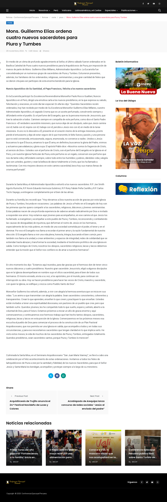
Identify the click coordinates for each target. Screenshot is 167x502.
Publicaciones (128, 10)
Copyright (10, 494)
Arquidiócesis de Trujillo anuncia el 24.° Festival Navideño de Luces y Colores (30, 405)
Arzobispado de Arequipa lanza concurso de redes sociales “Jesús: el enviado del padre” (83, 405)
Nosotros (43, 10)
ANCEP (15, 462)
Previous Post (19, 396)
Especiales (110, 10)
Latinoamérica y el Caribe (88, 10)
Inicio (32, 10)
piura (10, 23)
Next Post (97, 396)
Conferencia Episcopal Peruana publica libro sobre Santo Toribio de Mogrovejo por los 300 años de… (142, 457)
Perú (56, 10)
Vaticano (66, 10)
